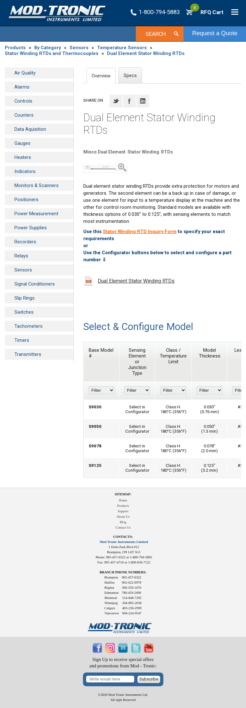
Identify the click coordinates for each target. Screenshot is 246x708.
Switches (24, 312)
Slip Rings (24, 298)
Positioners (26, 199)
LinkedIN (142, 101)
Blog (123, 522)
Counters (24, 115)
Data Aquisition (30, 129)
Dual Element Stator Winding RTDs (145, 53)
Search (155, 34)
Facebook (129, 101)
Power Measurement (36, 213)
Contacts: (123, 537)
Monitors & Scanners (36, 185)
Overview (101, 76)
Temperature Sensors (122, 48)
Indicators (25, 171)
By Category (47, 48)
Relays (21, 256)
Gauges (22, 143)
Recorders (25, 242)
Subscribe (148, 679)
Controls (23, 101)
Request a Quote (214, 33)
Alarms (21, 87)
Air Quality (25, 73)
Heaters (22, 157)
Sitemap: (123, 494)
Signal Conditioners (34, 284)
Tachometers (28, 326)
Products (15, 48)
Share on (93, 100)
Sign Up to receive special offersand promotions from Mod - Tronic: (123, 663)
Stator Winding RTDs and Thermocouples (51, 53)
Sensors (79, 48)
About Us (122, 516)
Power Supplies (30, 228)
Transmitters (27, 354)
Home (123, 500)
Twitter (116, 101)
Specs (130, 75)
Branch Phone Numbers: (123, 572)
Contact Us (123, 527)
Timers (21, 340)
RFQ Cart (207, 12)
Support (123, 511)
